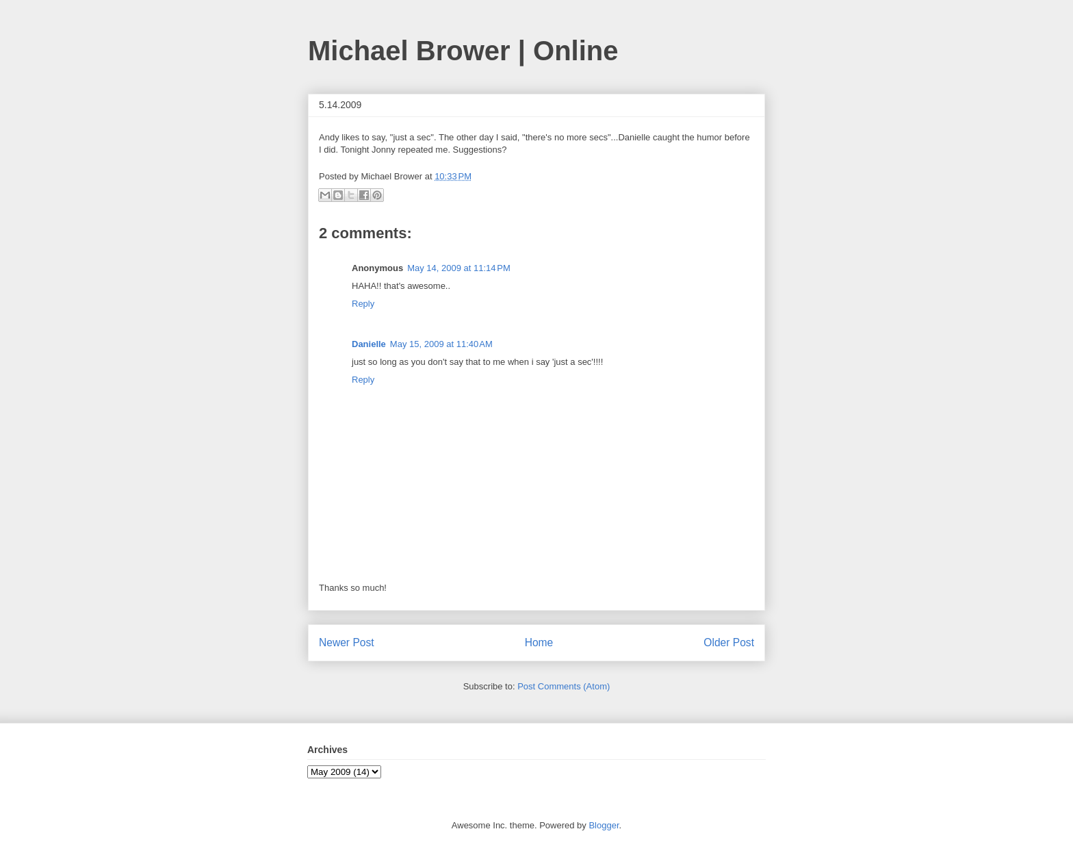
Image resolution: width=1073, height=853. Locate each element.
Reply (363, 303)
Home (539, 642)
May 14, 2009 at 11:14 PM (458, 268)
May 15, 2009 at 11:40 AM (441, 344)
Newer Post (346, 642)
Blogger (604, 825)
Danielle (369, 344)
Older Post (728, 642)
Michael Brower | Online (463, 51)
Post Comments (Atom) (563, 686)
